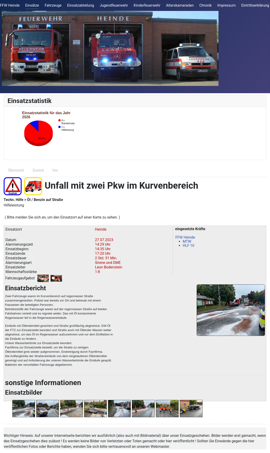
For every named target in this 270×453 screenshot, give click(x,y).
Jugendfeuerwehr (114, 5)
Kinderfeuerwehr (147, 5)
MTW (187, 241)
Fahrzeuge (53, 5)
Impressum (226, 5)
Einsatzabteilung (80, 5)
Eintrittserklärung (255, 5)
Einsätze (32, 5)
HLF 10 (188, 245)
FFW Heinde (10, 5)
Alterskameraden (180, 5)
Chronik (205, 5)
